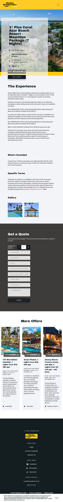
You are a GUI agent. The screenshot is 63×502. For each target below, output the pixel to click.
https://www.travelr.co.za (33, 189)
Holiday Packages (31, 451)
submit (19, 300)
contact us (31, 455)
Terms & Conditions (35, 493)
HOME (31, 447)
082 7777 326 (31, 485)
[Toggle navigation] (58, 4)
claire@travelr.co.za (31, 481)
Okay (56, 498)
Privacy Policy (48, 493)
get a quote (17, 77)
